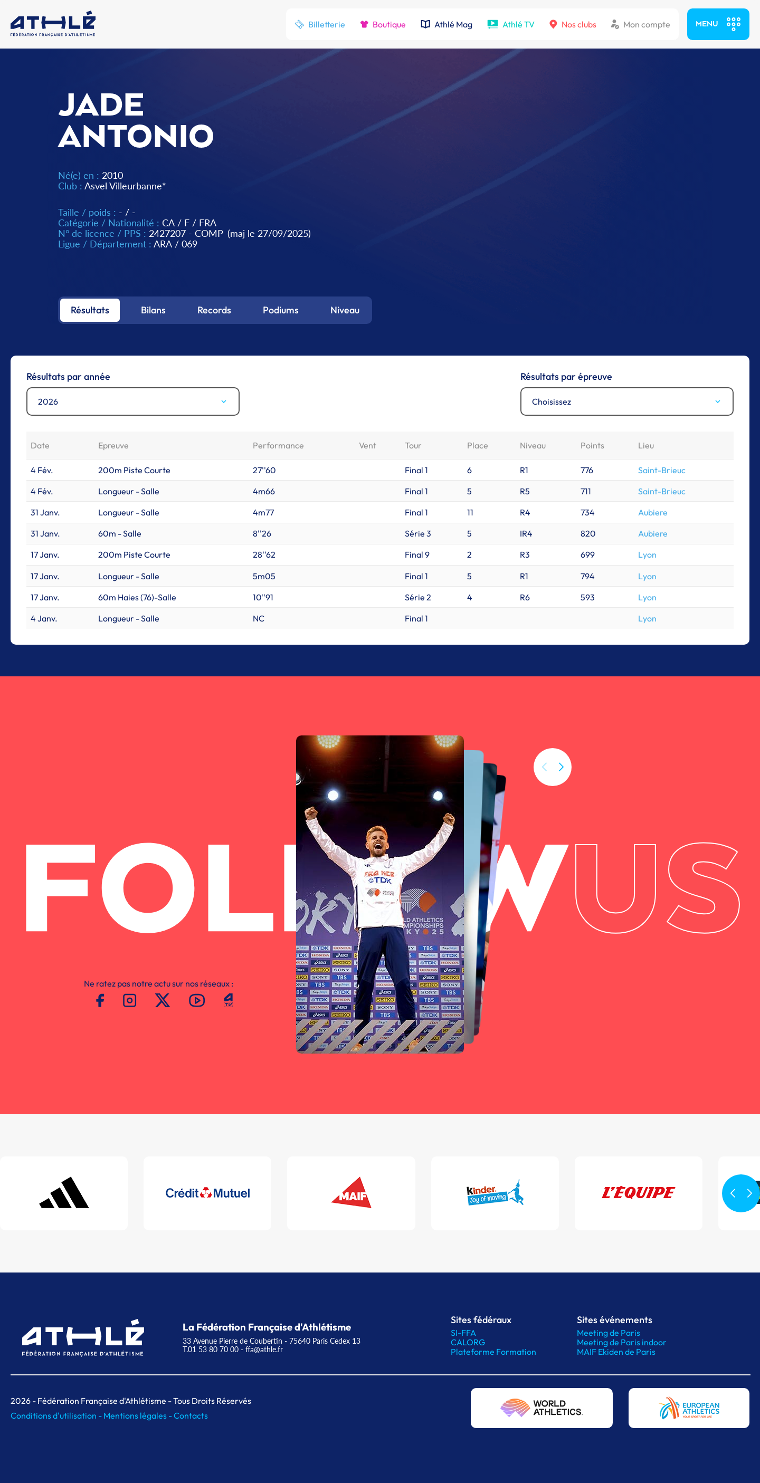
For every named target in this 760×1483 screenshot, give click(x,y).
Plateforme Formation (493, 1351)
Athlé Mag (446, 24)
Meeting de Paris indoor (622, 1342)
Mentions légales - (138, 1415)
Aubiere (653, 512)
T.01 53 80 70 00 (211, 1349)
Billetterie (319, 24)
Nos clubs (572, 24)
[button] (561, 767)
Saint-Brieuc (662, 470)
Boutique (383, 24)
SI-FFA (463, 1332)
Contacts (191, 1415)
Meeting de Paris (608, 1332)
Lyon (647, 554)
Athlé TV (511, 24)
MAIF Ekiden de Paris (616, 1351)
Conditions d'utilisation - (57, 1415)
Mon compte (640, 24)
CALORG (468, 1342)
